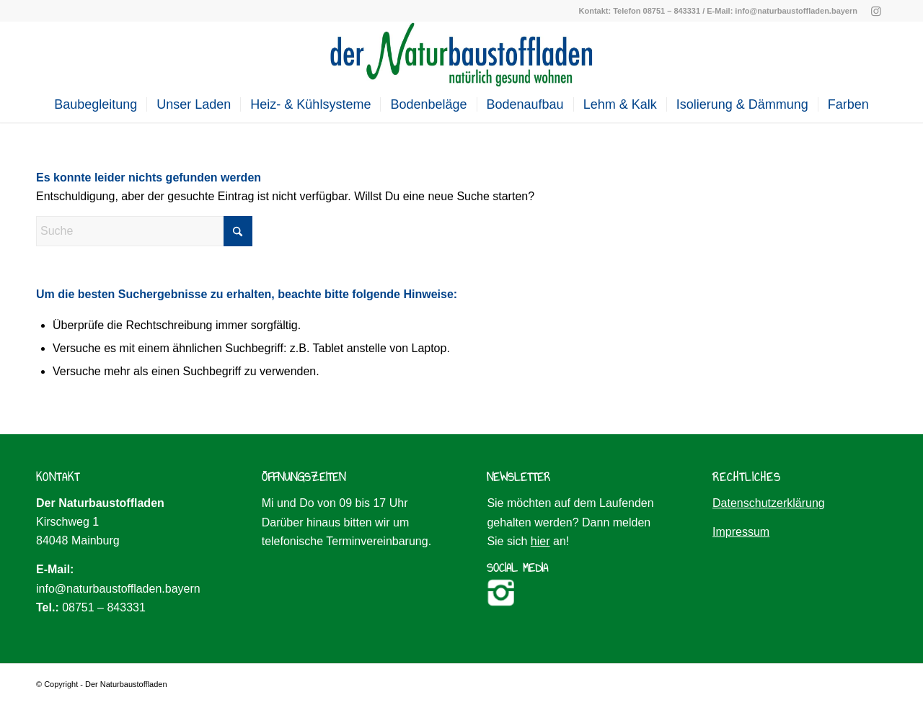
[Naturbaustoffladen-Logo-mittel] (461, 54)
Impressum (740, 532)
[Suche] (144, 231)
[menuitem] (95, 104)
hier (540, 541)
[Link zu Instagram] (876, 11)
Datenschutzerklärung (768, 503)
